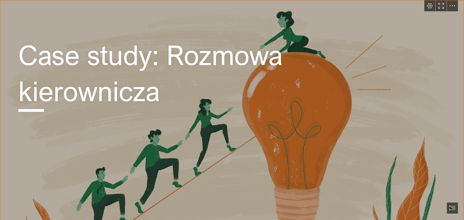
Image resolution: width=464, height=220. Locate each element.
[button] (429, 5)
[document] (232, 110)
